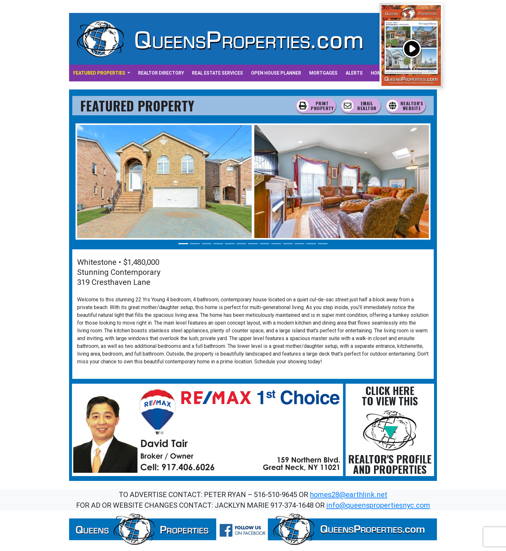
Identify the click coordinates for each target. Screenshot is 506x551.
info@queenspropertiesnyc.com (378, 505)
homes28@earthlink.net (348, 495)
